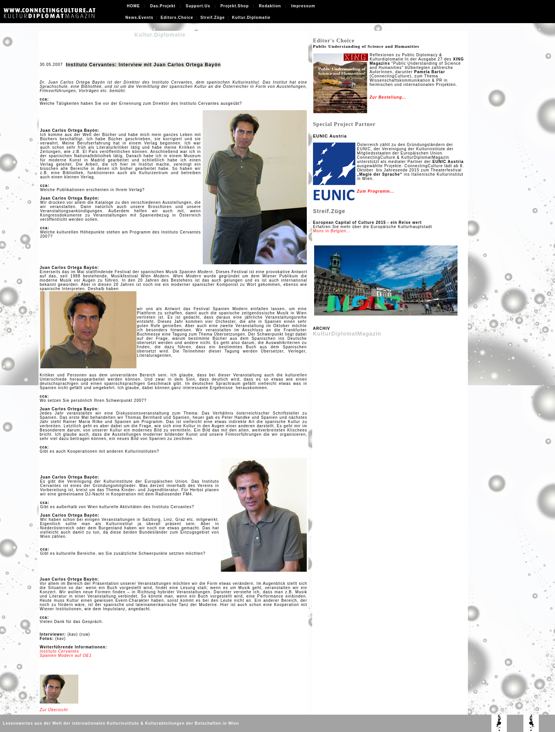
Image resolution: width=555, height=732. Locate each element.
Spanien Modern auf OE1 (66, 655)
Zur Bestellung (386, 97)
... (404, 97)
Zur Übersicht (54, 710)
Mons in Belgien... (332, 231)
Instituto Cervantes (59, 651)
